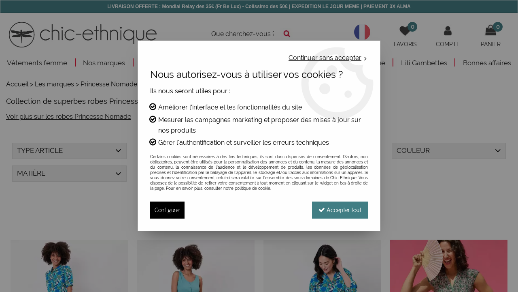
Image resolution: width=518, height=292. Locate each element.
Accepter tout (339, 209)
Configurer (167, 209)
